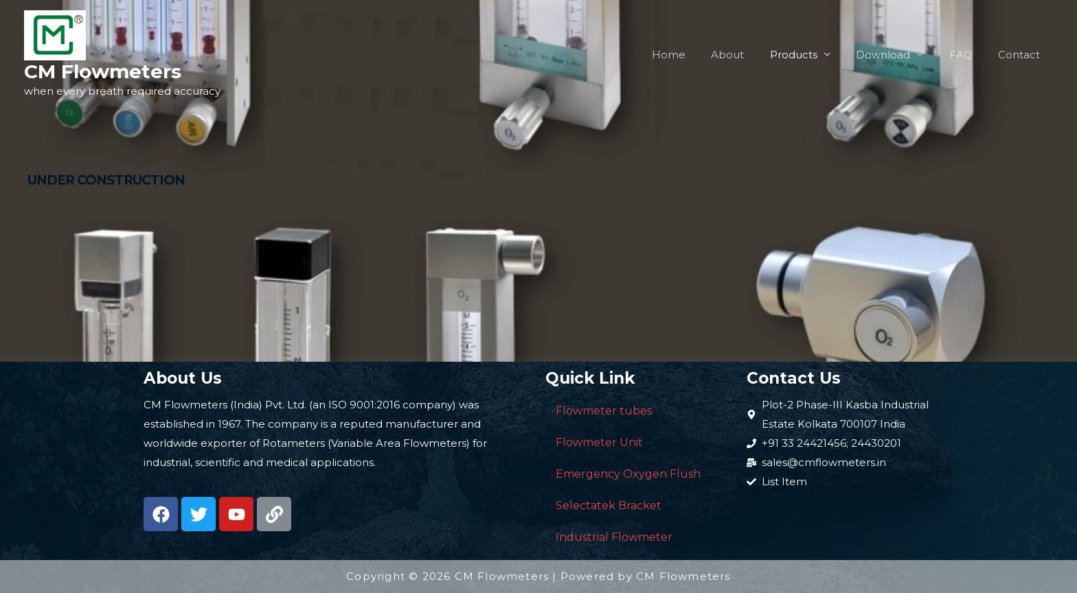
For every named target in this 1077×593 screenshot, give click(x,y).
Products (811, 54)
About (750, 54)
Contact (1022, 54)
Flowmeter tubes (604, 410)
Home (697, 54)
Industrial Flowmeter (614, 537)
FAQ (968, 54)
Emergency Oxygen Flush (628, 473)
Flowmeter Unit (599, 442)
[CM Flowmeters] (55, 33)
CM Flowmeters (102, 71)
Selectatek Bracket (608, 505)
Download (896, 54)
